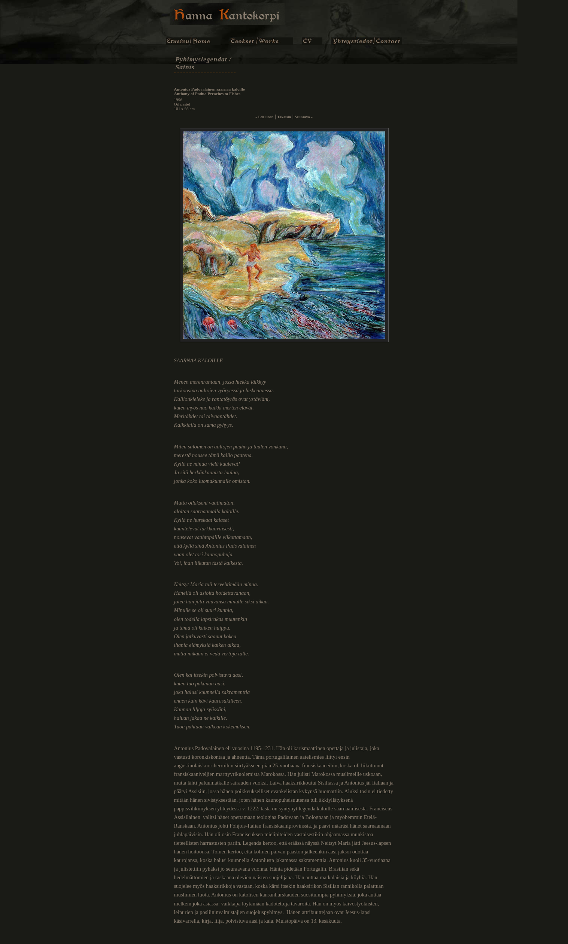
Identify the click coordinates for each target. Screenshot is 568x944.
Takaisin (284, 117)
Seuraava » (304, 117)
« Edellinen (264, 117)
